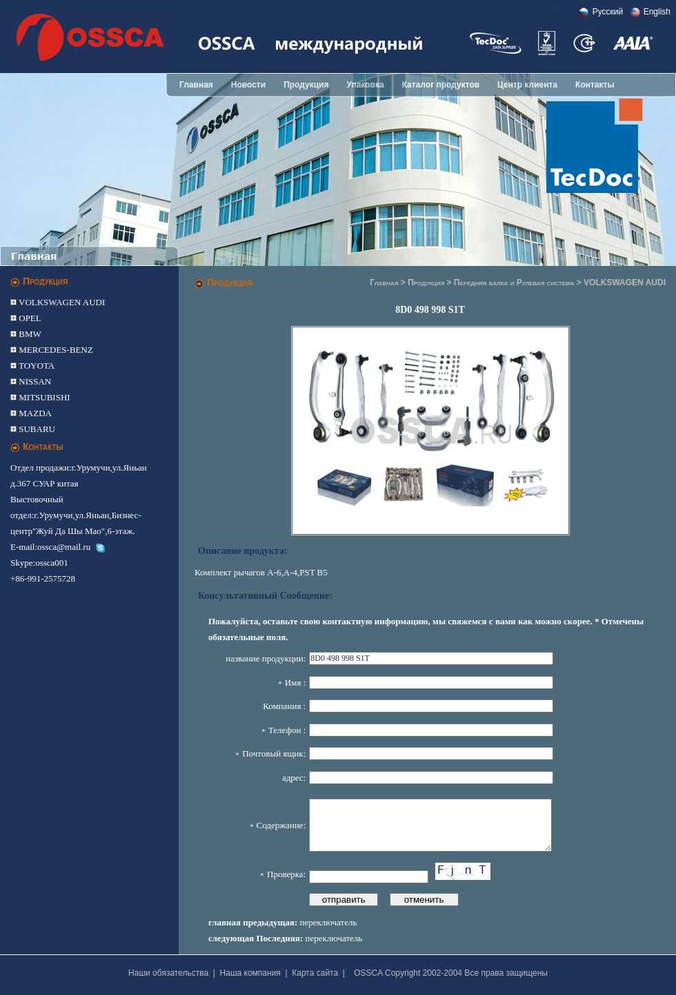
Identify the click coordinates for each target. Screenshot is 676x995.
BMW (29, 334)
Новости (248, 85)
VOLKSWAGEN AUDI (61, 302)
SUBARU (36, 429)
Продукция (306, 85)
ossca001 (51, 562)
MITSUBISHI (43, 397)
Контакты (595, 85)
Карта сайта (315, 973)
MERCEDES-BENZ (55, 350)
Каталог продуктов (440, 85)
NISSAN (34, 381)
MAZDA (34, 413)
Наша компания (250, 973)
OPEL (29, 318)
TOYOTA (35, 365)
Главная (196, 85)
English (657, 12)
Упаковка (365, 85)
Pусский (608, 12)
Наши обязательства (168, 973)
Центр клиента (527, 85)
